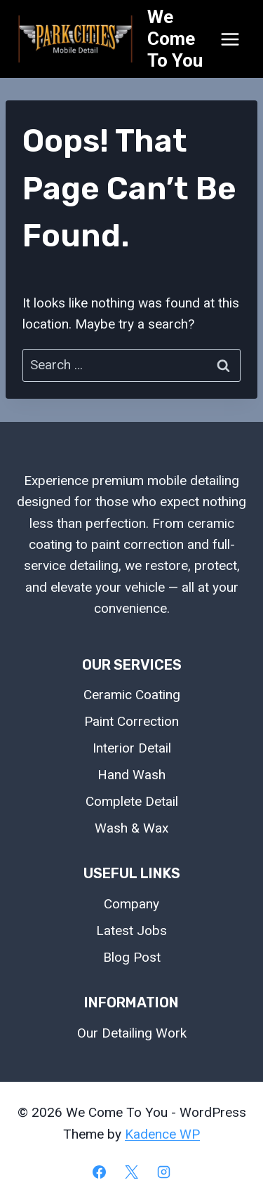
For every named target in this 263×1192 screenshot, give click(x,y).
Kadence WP (162, 1134)
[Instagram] (163, 1171)
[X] (132, 1171)
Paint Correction (131, 721)
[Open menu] (229, 39)
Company (131, 904)
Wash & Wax (131, 828)
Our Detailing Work (132, 1033)
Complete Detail (132, 801)
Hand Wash (131, 775)
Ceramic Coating (131, 695)
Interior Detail (132, 748)
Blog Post (132, 957)
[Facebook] (99, 1171)
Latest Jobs (131, 930)
